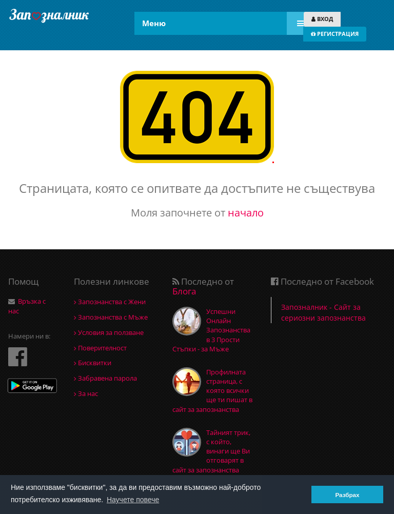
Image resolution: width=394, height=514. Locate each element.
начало (246, 213)
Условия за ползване (109, 332)
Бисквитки (92, 362)
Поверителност (100, 347)
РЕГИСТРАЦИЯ (335, 33)
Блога (184, 291)
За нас (86, 393)
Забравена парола (105, 378)
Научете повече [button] (133, 500)
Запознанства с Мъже (111, 317)
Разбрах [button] (347, 494)
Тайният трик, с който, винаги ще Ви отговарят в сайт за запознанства (211, 451)
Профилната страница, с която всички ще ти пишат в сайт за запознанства (212, 390)
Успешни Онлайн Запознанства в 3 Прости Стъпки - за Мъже (211, 330)
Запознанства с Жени (110, 301)
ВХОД (322, 19)
